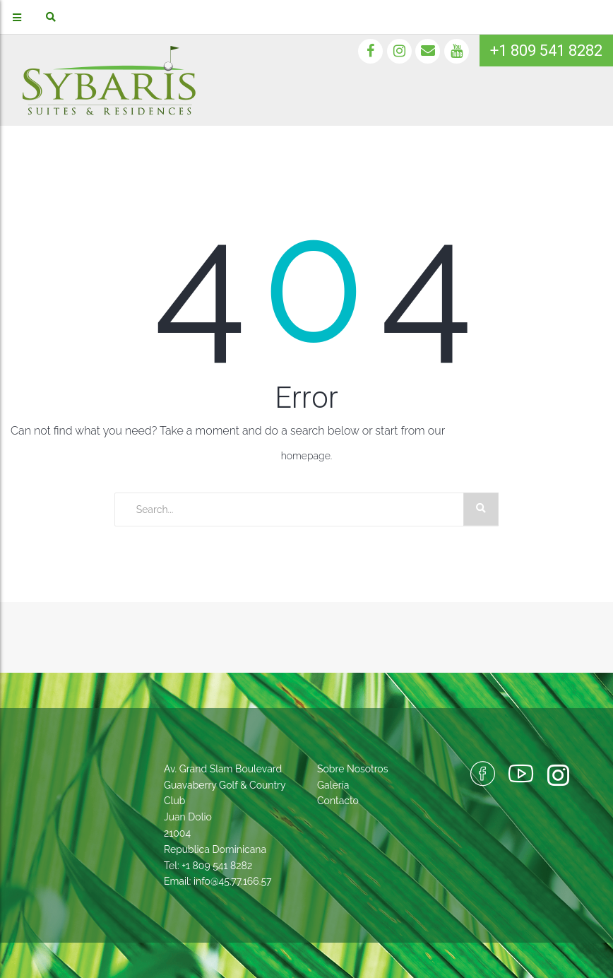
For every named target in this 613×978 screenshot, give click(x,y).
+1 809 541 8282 (546, 50)
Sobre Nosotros (352, 768)
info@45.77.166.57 (232, 881)
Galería (333, 785)
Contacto (338, 800)
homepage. (307, 455)
